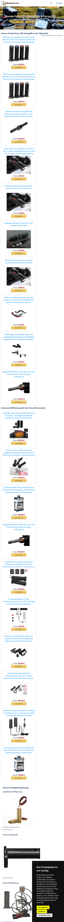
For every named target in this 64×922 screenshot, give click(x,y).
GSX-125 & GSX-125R (12, 760)
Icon (7, 563)
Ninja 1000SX (10, 681)
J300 (7, 679)
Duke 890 (9, 739)
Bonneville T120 (11, 781)
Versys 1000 (10, 702)
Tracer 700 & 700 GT (13, 847)
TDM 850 (9, 842)
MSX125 (8, 644)
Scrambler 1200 (11, 789)
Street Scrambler (11, 794)
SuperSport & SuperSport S (15, 592)
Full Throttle (10, 558)
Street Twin (9, 800)
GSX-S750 (9, 763)
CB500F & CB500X (12, 608)
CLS (5, 889)
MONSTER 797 (10, 571)
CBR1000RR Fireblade (13, 613)
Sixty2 (8, 584)
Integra (8, 642)
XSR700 (8, 855)
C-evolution (35, 484)
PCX (7, 650)
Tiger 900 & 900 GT (12, 805)
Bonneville (9, 784)
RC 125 (8, 742)
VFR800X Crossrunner (13, 665)
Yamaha (6, 815)
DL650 (8, 771)
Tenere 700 (9, 839)
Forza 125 (9, 636)
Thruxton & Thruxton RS (14, 813)
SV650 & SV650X (11, 768)
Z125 (7, 710)
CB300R (8, 605)
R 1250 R (9, 518)
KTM (5, 721)
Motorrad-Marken (37, 479)
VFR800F (9, 663)
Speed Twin (9, 792)
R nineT (8, 529)
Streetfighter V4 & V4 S (13, 587)
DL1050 (8, 773)
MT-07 (8, 826)
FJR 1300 (9, 818)
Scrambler (9, 539)
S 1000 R (9, 534)
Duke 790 (9, 736)
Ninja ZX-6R (10, 694)
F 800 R (8, 500)
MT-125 (8, 821)
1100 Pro (9, 547)
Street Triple (10, 797)
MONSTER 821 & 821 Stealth (15, 566)
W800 (8, 708)
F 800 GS (34, 494)
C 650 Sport (35, 489)
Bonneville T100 (11, 779)
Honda (6, 597)
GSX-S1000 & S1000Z (13, 765)
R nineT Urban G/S (12, 531)
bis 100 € (7, 884)
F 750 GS (34, 492)
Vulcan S (8, 705)
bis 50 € (7, 881)
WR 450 (8, 852)
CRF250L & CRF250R (13, 631)
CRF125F (9, 626)
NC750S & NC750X (12, 647)
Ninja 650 (9, 689)
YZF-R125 (9, 871)
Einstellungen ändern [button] (44, 915)
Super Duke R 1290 (12, 750)
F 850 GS (9, 502)
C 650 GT (34, 487)
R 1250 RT (9, 526)
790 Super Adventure (13, 726)
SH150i (8, 655)
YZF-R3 (8, 873)
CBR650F (9, 618)
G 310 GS (9, 505)
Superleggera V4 (11, 589)
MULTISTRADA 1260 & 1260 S (15, 573)
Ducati (6, 544)
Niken (7, 834)
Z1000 (8, 718)
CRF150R (9, 629)
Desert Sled (9, 552)
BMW (33, 481)
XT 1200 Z (9, 860)
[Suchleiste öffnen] (51, 4)
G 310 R (8, 508)
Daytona (7, 894)
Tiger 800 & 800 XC (12, 802)
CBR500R (9, 615)
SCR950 (8, 836)
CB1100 (8, 600)
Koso (6, 897)
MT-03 (8, 823)
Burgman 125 (10, 755)
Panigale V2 (10, 579)
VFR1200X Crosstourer (13, 660)
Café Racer (9, 550)
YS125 (8, 865)
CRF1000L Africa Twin (13, 623)
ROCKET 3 (9, 786)
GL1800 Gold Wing (12, 639)
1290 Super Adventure (13, 729)
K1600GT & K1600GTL (13, 510)
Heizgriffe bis (7, 878)
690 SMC (9, 723)
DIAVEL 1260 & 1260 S (13, 555)
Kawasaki (7, 673)
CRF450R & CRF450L (13, 634)
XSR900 (8, 857)
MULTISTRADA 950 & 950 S (15, 576)
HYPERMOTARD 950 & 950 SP (16, 560)
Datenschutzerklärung (26, 917)
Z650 (7, 715)
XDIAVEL (8, 594)
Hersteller (6, 886)
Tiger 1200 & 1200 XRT (13, 807)
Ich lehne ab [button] (41, 911)
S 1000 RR (9, 537)
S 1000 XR (9, 542)
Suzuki (6, 752)
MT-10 (8, 831)
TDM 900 (9, 844)
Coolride (7, 892)
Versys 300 (9, 697)
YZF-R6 (8, 876)
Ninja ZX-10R (10, 692)
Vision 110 (9, 668)
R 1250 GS (9, 516)
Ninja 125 (9, 684)
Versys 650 (9, 700)
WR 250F (9, 850)
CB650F (8, 610)
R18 (7, 523)
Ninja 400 (9, 687)
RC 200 (8, 744)
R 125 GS (9, 513)
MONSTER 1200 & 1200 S (14, 568)
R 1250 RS (9, 521)
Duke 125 (9, 731)
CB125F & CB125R (12, 602)
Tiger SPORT (10, 810)
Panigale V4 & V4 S (12, 581)
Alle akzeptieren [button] (43, 907)
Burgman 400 (10, 757)
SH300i (8, 658)
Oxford (6, 899)
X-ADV (8, 671)
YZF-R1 (8, 868)
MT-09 (8, 829)
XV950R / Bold (11, 863)
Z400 (7, 713)
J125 (7, 676)
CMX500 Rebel (11, 621)
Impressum (14, 917)
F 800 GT (34, 497)
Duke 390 (9, 734)
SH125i (8, 652)
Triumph (7, 776)
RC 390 (8, 747)
